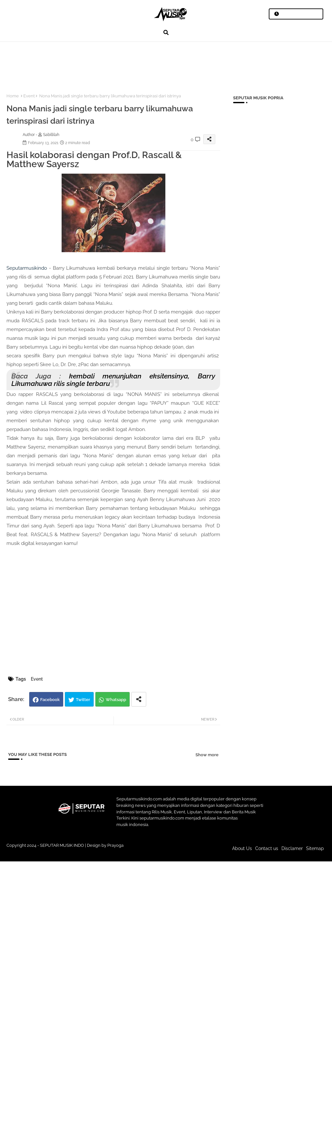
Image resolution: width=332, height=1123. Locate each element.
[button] (166, 32)
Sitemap (315, 848)
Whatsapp (116, 699)
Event (29, 95)
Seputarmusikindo (26, 268)
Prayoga (115, 845)
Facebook (50, 699)
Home (12, 95)
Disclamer (292, 848)
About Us (242, 848)
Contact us (266, 848)
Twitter (83, 699)
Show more (207, 754)
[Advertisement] (120, 63)
